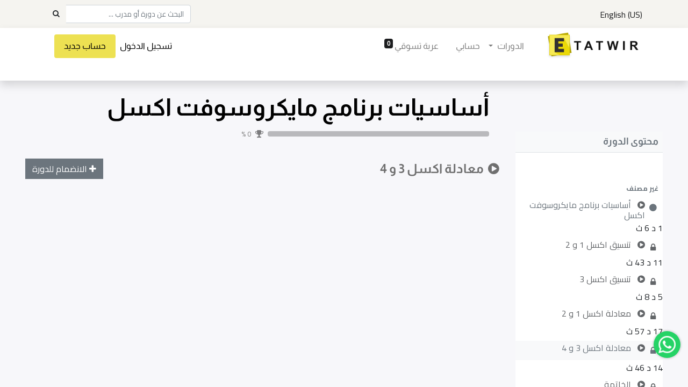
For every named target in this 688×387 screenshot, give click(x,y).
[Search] (56, 14)
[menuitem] (468, 46)
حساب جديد (85, 46)
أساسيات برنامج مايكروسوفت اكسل (298, 107)
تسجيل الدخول (146, 46)
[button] (589, 188)
